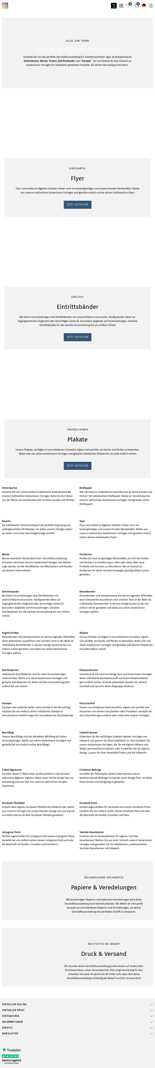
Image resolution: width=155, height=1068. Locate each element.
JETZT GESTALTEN (15, 223)
